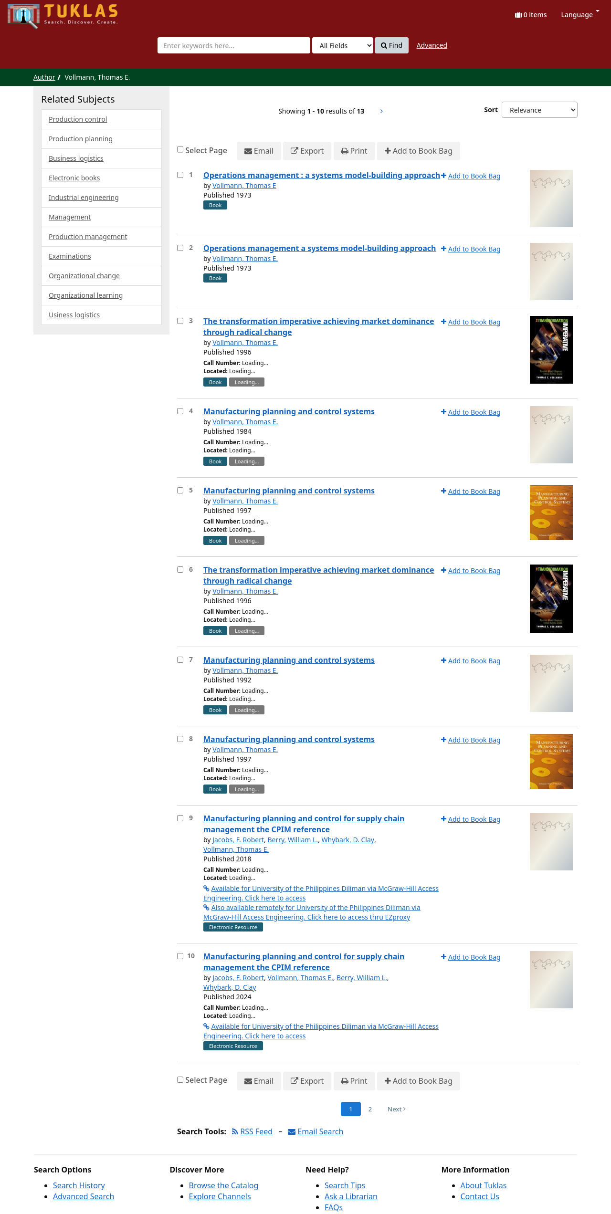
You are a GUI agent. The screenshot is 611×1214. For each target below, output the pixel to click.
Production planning (81, 138)
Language (580, 14)
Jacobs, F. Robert (238, 839)
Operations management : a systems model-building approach (321, 175)
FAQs (334, 1207)
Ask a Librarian (351, 1196)
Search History (79, 1185)
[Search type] (342, 45)
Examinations (70, 256)
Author (44, 77)
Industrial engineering (84, 197)
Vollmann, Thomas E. (245, 258)
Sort (491, 109)
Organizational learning (86, 295)
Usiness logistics (74, 314)
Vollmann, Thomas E (244, 185)
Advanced (432, 45)
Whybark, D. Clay (348, 839)
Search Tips (345, 1185)
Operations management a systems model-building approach (319, 248)
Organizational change (84, 275)
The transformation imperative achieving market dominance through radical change (318, 326)
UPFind (31, 12)
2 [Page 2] (370, 1109)
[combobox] (234, 45)
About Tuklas (484, 1185)
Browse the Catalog (224, 1185)
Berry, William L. (292, 839)
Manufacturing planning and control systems (289, 411)
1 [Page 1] (350, 1109)
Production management (88, 236)
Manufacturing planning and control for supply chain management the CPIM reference (303, 824)
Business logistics (76, 158)
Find (391, 45)
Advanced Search (83, 1196)
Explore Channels (220, 1196)
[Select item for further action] (180, 175)
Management (70, 216)
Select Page (206, 150)
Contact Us (480, 1196)
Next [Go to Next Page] (397, 1109)
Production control (78, 119)
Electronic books (74, 177)
